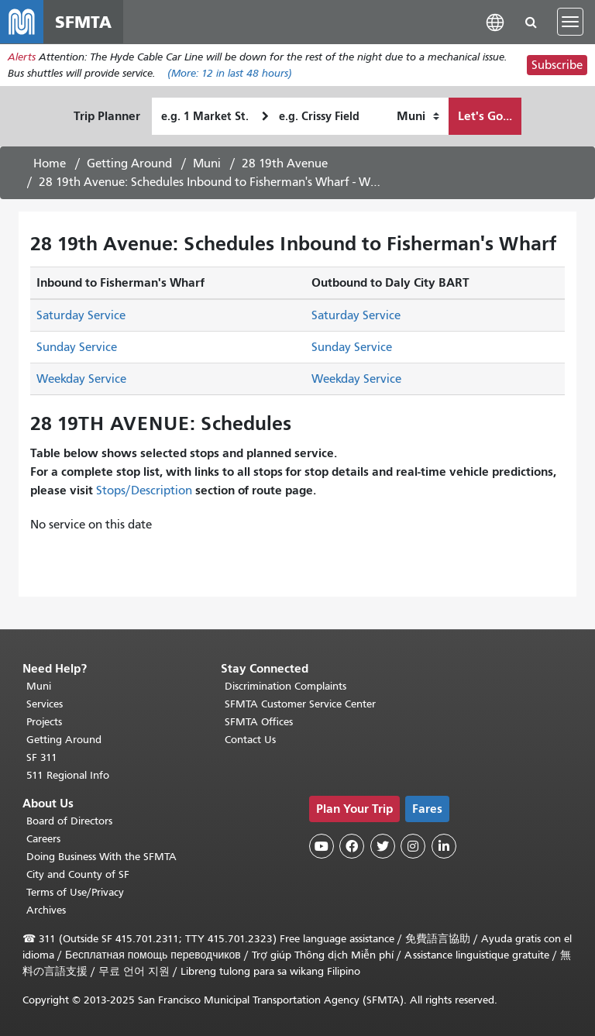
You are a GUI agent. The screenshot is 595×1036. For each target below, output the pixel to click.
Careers (43, 838)
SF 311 (41, 757)
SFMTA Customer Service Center (300, 704)
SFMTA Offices (259, 721)
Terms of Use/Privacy (75, 892)
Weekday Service (81, 379)
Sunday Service (76, 347)
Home (49, 163)
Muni (207, 163)
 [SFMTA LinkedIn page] (444, 846)
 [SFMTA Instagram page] (413, 846)
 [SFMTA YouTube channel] (321, 846)
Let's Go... (485, 115)
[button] (495, 21)
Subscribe (557, 65)
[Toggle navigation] (570, 22)
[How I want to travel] (418, 116)
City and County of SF (77, 874)
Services (44, 704)
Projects (44, 721)
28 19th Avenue (285, 163)
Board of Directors (69, 821)
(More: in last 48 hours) (229, 73)
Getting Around (129, 163)
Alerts (22, 57)
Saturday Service (81, 315)
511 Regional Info (67, 775)
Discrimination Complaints (285, 686)
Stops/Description (144, 490)
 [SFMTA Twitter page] (383, 846)
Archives (46, 910)
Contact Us (250, 739)
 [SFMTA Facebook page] (352, 846)
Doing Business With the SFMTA (101, 856)
